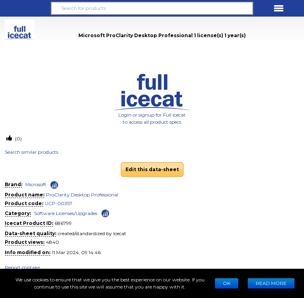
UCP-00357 (58, 203)
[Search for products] (152, 8)
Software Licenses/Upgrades (65, 213)
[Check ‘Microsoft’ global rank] (54, 185)
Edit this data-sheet (152, 169)
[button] (25, 8)
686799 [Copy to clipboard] (63, 223)
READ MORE (271, 283)
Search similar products (31, 152)
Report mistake (22, 267)
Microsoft (35, 184)
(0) (18, 138)
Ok (226, 283)
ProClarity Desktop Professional (82, 195)
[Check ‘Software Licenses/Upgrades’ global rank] (105, 213)
